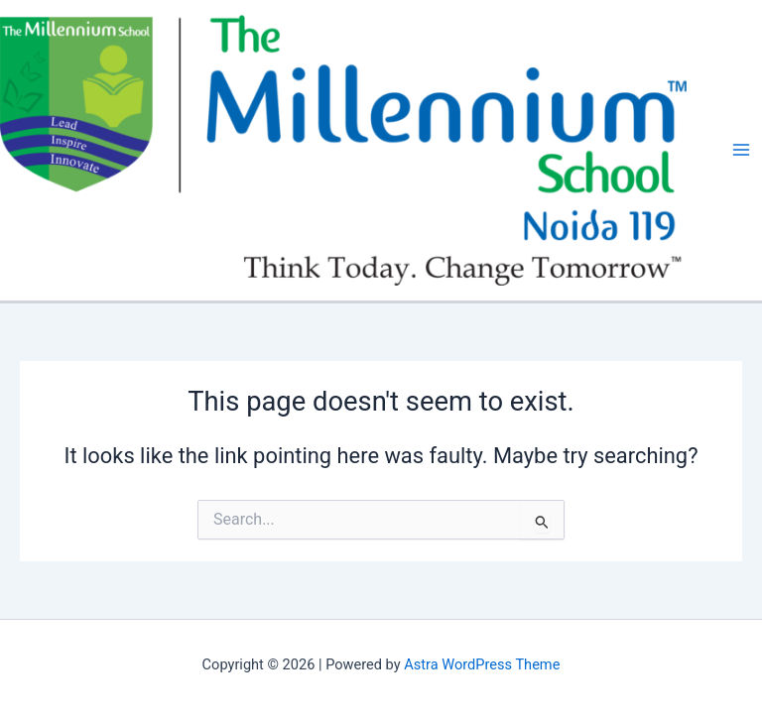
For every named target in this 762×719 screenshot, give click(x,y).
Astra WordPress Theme (482, 664)
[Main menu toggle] (741, 151)
